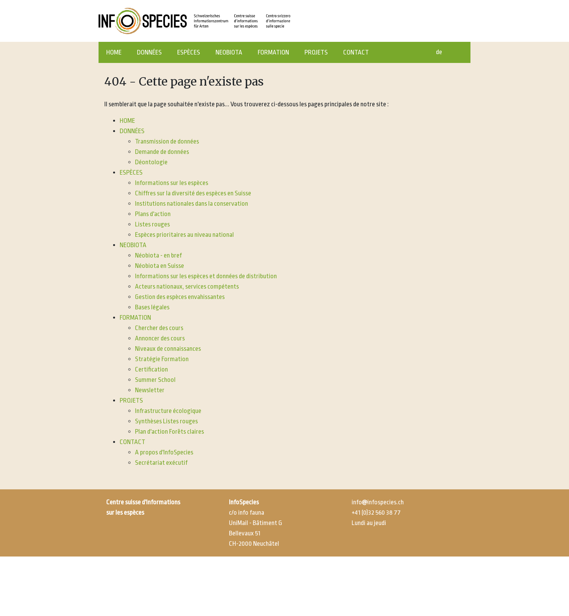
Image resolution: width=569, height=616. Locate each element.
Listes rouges (152, 224)
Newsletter (149, 390)
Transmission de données (167, 141)
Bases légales (152, 307)
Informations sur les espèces (171, 183)
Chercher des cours (159, 328)
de (439, 52)
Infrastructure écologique (168, 411)
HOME (114, 52)
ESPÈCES (188, 52)
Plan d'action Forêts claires (169, 431)
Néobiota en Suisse (159, 265)
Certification (151, 369)
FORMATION (273, 52)
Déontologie (151, 162)
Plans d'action (153, 214)
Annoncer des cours (160, 338)
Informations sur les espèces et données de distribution (206, 276)
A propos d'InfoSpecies (164, 452)
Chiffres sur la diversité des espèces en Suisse (193, 193)
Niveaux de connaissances (168, 348)
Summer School (155, 379)
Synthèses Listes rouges (166, 421)
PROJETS (316, 52)
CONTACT (356, 52)
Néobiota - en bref (158, 255)
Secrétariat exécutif (161, 462)
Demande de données (162, 151)
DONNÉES (149, 52)
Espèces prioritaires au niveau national (184, 234)
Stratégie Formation (162, 359)
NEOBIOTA (228, 52)
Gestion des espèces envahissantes (180, 297)
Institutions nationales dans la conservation (191, 203)
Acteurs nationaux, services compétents (187, 286)
